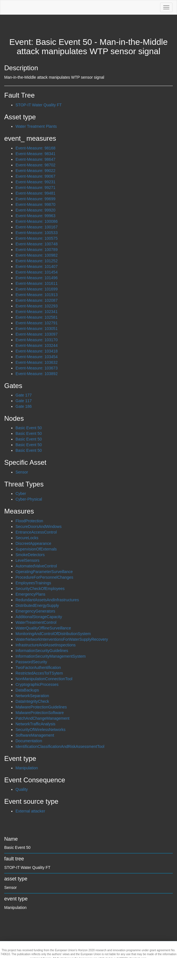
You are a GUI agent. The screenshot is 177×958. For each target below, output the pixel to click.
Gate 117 (24, 400)
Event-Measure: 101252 (36, 261)
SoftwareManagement (35, 735)
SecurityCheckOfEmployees (40, 588)
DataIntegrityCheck (32, 701)
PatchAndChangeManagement (42, 718)
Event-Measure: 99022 (36, 170)
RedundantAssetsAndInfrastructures (47, 600)
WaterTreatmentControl (36, 622)
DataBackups (27, 690)
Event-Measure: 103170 (36, 340)
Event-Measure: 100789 (36, 249)
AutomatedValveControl (36, 566)
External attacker (30, 811)
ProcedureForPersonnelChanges (44, 577)
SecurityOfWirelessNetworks (40, 729)
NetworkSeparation (32, 695)
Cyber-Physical (29, 499)
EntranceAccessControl (36, 532)
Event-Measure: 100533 (36, 232)
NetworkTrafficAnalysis (36, 724)
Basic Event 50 (29, 428)
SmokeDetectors (30, 554)
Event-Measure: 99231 (36, 182)
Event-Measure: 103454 (36, 356)
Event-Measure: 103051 (36, 328)
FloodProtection (29, 521)
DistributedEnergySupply (37, 605)
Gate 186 (24, 406)
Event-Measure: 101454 (36, 272)
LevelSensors (27, 560)
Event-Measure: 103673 (36, 368)
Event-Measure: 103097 (36, 334)
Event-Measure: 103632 (36, 362)
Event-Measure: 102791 (36, 323)
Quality (22, 789)
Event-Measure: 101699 (36, 289)
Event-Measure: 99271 (36, 187)
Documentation (29, 741)
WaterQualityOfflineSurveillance (43, 628)
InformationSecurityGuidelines (42, 650)
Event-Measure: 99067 (36, 176)
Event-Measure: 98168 (36, 148)
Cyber (21, 493)
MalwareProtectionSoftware (40, 712)
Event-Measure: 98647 (36, 159)
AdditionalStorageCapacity (39, 617)
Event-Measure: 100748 (36, 244)
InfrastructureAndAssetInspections (46, 645)
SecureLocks (27, 538)
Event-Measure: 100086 (36, 221)
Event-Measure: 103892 (36, 373)
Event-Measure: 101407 (36, 266)
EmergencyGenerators (35, 611)
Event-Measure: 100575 (36, 238)
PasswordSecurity (31, 662)
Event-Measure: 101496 (36, 278)
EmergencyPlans (30, 594)
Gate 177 (24, 395)
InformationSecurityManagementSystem (51, 656)
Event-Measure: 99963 (36, 215)
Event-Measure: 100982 (36, 255)
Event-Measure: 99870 (36, 204)
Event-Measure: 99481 (36, 193)
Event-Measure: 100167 (36, 227)
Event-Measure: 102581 (36, 317)
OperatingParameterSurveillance (44, 571)
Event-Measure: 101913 (36, 294)
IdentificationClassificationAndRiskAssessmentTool (60, 746)
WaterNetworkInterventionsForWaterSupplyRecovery (62, 639)
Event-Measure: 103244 (36, 345)
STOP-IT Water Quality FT (39, 105)
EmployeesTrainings (33, 583)
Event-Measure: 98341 (36, 153)
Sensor (22, 472)
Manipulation (27, 768)
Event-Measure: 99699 (36, 199)
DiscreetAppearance (33, 543)
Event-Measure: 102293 (36, 306)
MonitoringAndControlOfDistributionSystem (53, 633)
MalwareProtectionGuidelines (41, 707)
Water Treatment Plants (36, 126)
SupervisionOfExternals (36, 549)
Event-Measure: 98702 (36, 165)
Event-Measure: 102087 (36, 300)
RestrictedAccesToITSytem (39, 673)
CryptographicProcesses (37, 684)
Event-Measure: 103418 (36, 351)
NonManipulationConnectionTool (44, 679)
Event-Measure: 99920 (36, 210)
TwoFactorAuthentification (38, 667)
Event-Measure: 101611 (36, 283)
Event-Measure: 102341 (36, 311)
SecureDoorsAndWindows (38, 526)
